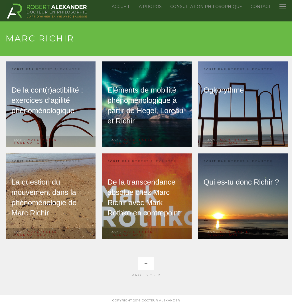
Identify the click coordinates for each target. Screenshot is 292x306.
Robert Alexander (58, 69)
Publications (30, 143)
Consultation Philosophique (206, 6)
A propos (150, 6)
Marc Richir (42, 140)
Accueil (121, 6)
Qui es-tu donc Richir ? (241, 182)
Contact (261, 6)
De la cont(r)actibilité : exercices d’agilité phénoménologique (47, 100)
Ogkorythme (224, 90)
